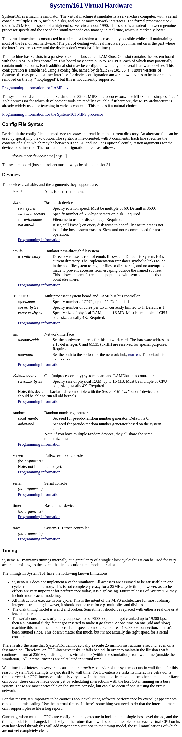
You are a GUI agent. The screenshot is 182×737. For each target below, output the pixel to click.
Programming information (39, 240)
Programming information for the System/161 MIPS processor (52, 114)
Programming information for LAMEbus (35, 88)
